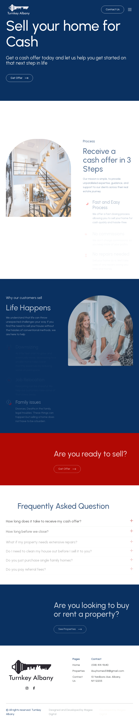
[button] (69, 524)
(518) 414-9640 (99, 665)
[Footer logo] (30, 670)
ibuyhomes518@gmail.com (107, 671)
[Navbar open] (129, 9)
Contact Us (77, 679)
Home (76, 665)
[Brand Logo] (18, 9)
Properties (78, 671)
